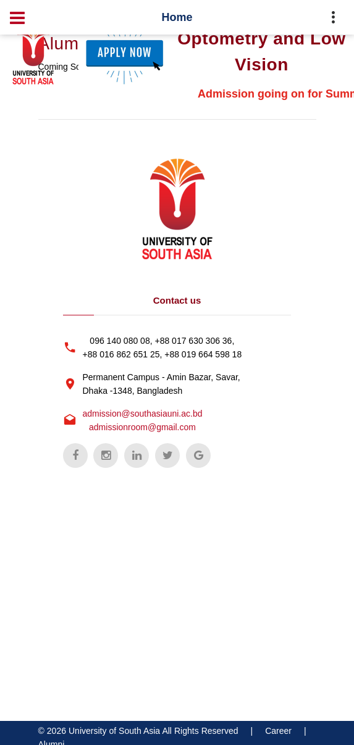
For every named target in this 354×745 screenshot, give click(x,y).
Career (278, 731)
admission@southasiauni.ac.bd (143, 413)
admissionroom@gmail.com (142, 427)
